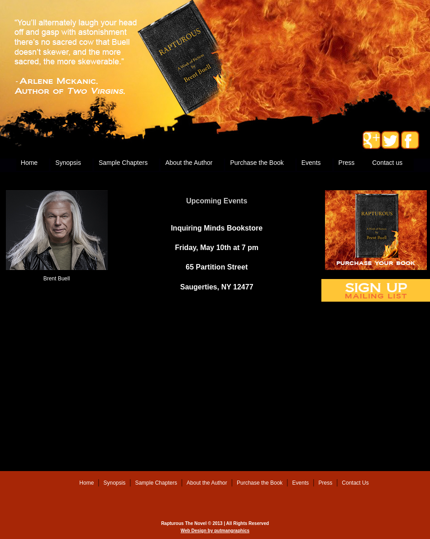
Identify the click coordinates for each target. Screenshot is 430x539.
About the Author (188, 162)
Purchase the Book (256, 162)
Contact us (387, 162)
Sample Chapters (123, 162)
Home (29, 162)
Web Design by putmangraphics (215, 530)
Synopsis (68, 162)
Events (311, 162)
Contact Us (355, 483)
